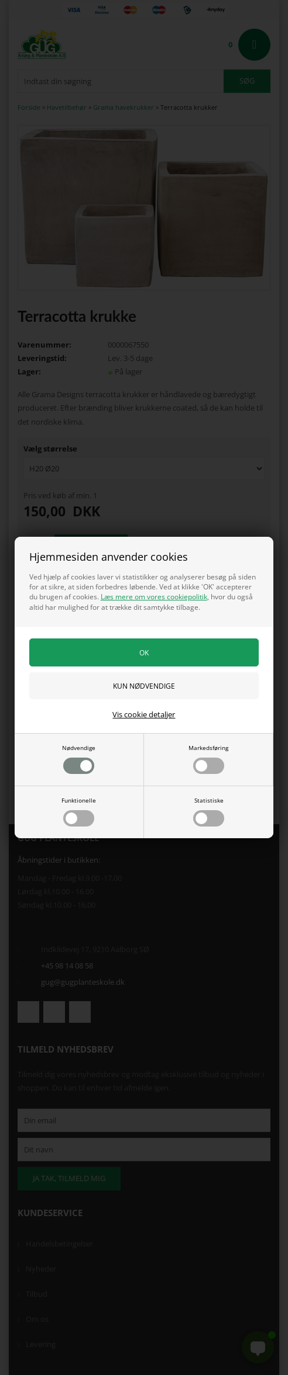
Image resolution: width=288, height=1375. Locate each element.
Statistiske (208, 811)
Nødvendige (78, 759)
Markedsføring (208, 759)
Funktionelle (78, 811)
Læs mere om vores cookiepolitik (154, 597)
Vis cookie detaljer (143, 714)
